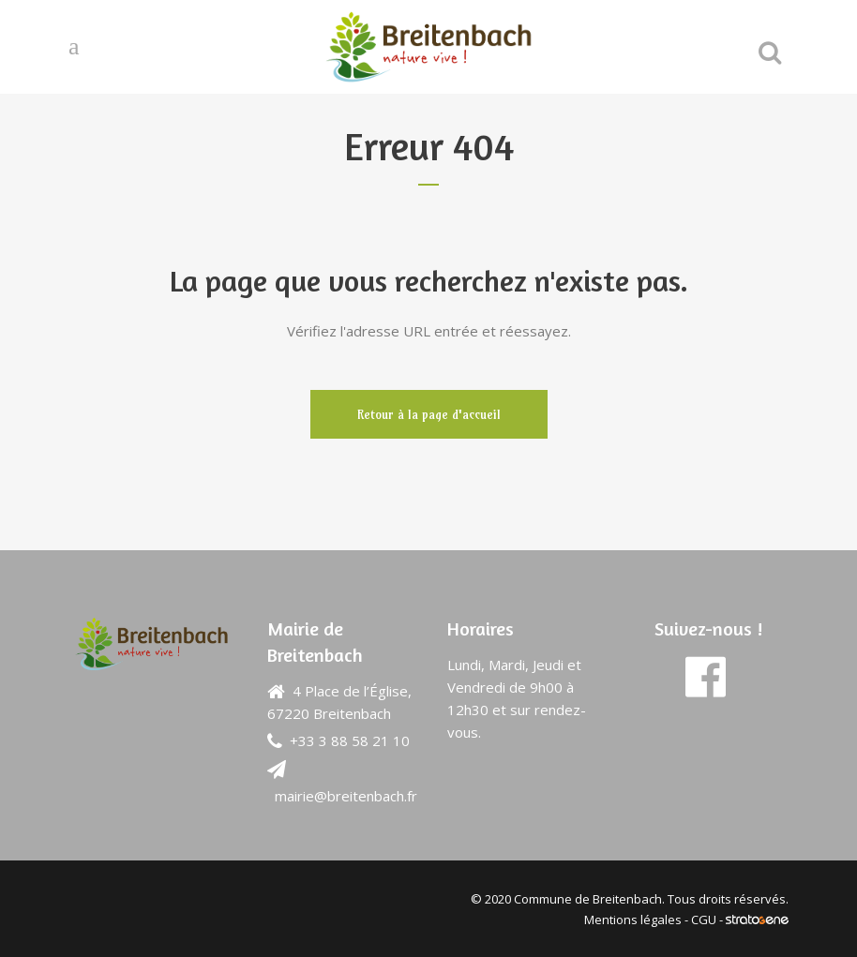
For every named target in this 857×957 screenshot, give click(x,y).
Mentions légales (633, 919)
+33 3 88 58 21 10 (350, 740)
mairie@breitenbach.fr (346, 795)
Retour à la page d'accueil (429, 414)
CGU (703, 919)
